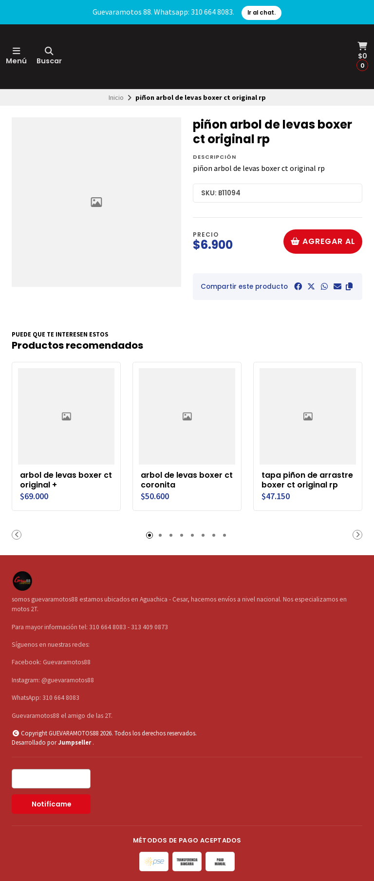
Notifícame (51, 804)
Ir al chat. (261, 13)
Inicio (116, 97)
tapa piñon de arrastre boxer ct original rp (307, 480)
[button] (349, 286)
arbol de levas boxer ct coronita (187, 480)
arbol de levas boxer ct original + (66, 480)
